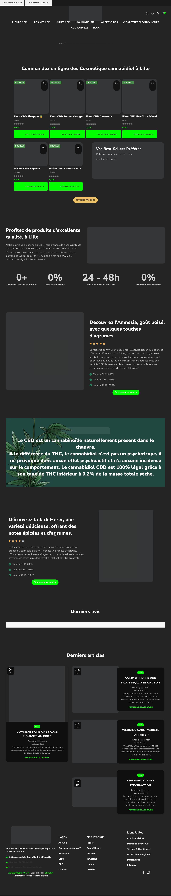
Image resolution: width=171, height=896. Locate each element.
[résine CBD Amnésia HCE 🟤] (66, 153)
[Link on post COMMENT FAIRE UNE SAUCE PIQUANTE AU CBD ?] (37, 693)
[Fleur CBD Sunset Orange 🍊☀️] (67, 96)
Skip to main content (38, 3)
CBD (37, 726)
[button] (31, 133)
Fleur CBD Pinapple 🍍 (28, 115)
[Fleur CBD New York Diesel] (140, 96)
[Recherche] (147, 19)
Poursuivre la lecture (37, 757)
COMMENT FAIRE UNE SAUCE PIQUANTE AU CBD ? (141, 680)
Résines (17, 171)
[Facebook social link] (143, 873)
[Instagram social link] (148, 873)
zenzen (43, 740)
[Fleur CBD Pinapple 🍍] (31, 96)
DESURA (49, 874)
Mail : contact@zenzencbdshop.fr (25, 868)
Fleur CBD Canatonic (100, 115)
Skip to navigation (12, 3)
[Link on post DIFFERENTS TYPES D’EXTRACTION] (95, 793)
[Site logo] (85, 19)
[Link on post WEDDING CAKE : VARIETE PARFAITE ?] (95, 742)
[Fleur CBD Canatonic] (104, 96)
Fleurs (16, 119)
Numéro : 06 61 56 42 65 (20, 863)
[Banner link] (128, 160)
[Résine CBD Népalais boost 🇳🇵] (30, 153)
